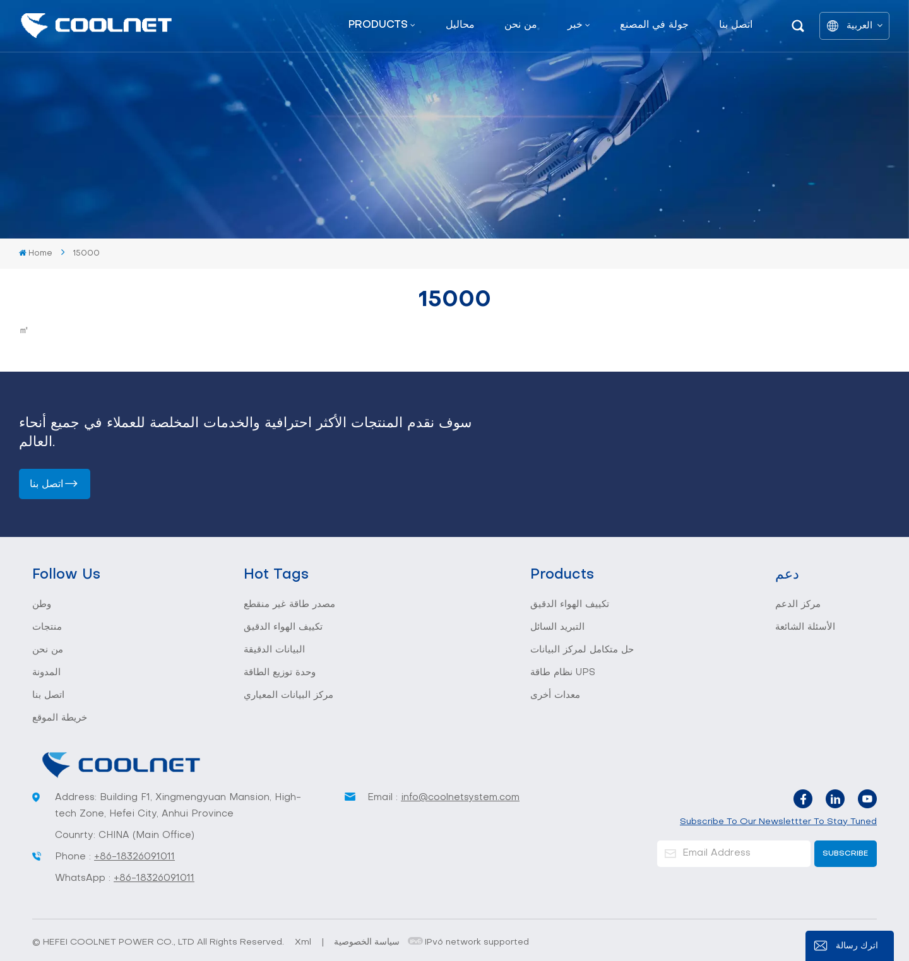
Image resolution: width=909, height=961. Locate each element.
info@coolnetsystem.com (460, 797)
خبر (575, 25)
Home (35, 253)
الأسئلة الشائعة (805, 627)
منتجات (47, 627)
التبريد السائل (557, 627)
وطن (41, 604)
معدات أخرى (555, 695)
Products (378, 25)
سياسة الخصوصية (367, 942)
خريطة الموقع (59, 718)
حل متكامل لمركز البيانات (582, 650)
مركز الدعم (798, 604)
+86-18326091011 (134, 856)
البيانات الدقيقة (274, 650)
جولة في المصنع (654, 25)
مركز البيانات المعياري (288, 695)
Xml (303, 942)
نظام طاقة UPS (562, 672)
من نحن (520, 25)
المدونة (46, 672)
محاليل (460, 25)
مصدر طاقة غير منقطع (289, 604)
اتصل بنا (735, 25)
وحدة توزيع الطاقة (280, 672)
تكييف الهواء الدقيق (283, 627)
